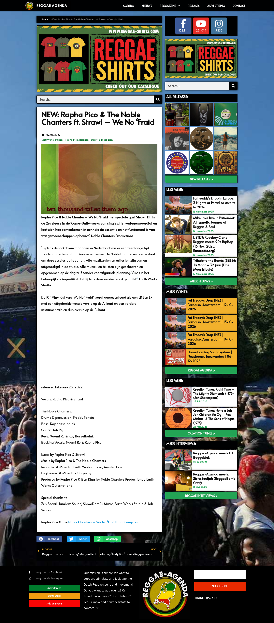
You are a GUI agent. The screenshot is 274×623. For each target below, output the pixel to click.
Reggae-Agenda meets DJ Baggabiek (212, 449)
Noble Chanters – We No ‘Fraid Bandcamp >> (103, 522)
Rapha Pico (71, 139)
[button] (49, 539)
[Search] (158, 99)
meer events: (177, 290)
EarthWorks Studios (52, 139)
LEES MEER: (174, 189)
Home (44, 19)
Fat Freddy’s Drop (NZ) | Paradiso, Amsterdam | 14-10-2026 (209, 336)
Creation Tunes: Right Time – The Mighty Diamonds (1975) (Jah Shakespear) (213, 388)
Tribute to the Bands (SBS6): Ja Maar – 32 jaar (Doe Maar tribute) (214, 264)
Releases (84, 139)
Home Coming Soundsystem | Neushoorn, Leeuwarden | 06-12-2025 (211, 352)
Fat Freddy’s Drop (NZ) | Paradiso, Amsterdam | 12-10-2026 (209, 303)
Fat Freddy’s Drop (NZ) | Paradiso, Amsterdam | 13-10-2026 (209, 319)
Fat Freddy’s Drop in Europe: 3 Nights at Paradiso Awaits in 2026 (214, 202)
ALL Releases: (177, 96)
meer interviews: (181, 437)
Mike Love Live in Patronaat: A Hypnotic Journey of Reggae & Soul (214, 222)
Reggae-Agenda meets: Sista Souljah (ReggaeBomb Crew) (214, 472)
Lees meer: (174, 375)
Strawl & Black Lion (102, 139)
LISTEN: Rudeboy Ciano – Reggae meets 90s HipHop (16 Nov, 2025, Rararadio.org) (213, 243)
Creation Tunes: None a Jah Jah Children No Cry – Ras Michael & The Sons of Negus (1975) (213, 410)
